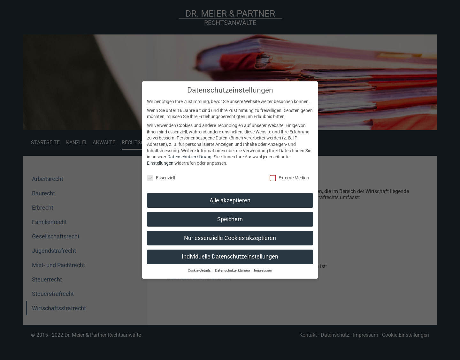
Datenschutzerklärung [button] (233, 270)
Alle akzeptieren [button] (230, 200)
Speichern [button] (230, 219)
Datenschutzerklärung (189, 156)
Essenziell (161, 178)
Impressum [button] (263, 270)
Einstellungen (160, 163)
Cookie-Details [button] (200, 270)
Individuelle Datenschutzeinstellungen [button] (230, 256)
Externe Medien (289, 178)
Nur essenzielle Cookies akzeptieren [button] (230, 238)
